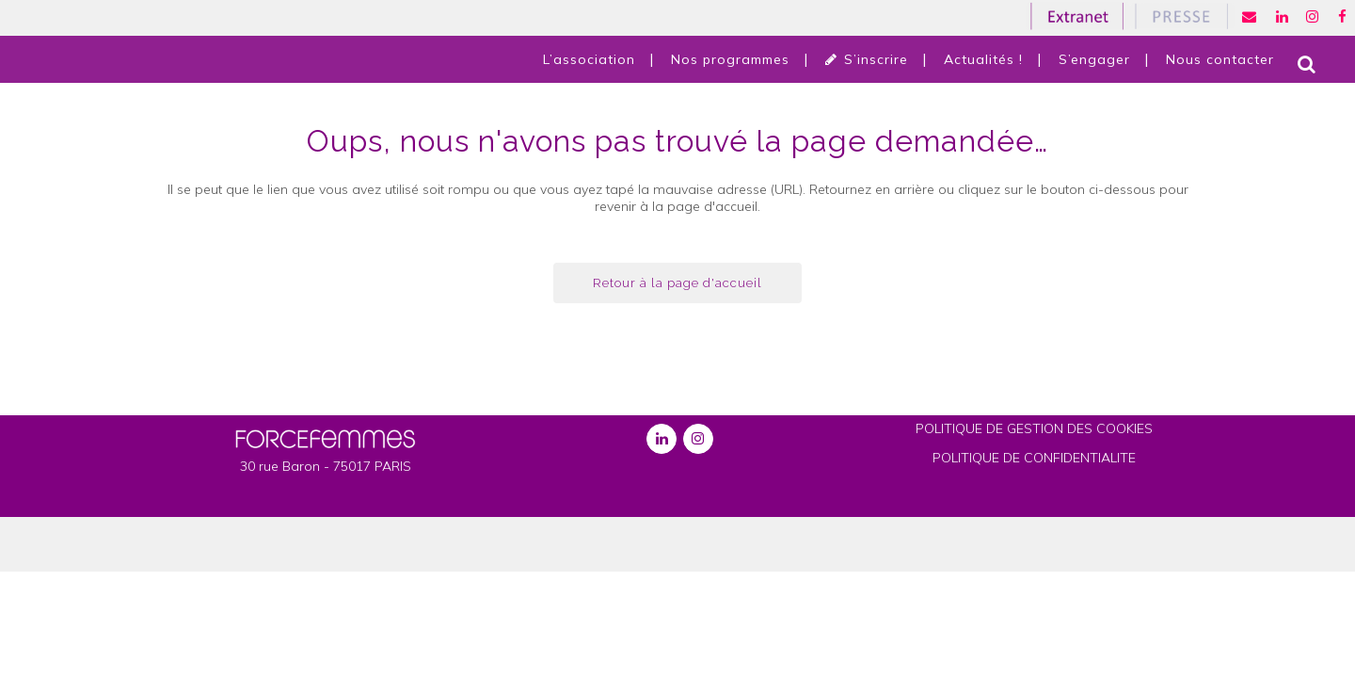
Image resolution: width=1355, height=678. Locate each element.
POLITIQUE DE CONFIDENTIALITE (1034, 457)
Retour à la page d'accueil (677, 283)
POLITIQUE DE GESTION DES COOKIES (1034, 428)
